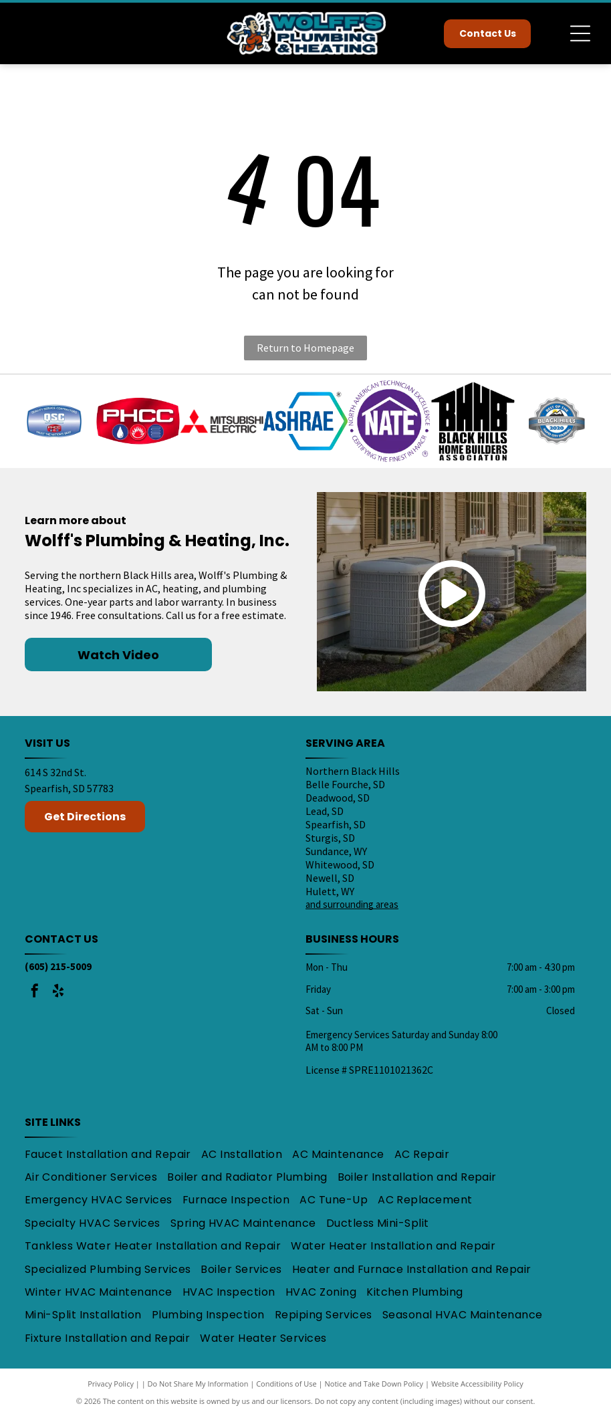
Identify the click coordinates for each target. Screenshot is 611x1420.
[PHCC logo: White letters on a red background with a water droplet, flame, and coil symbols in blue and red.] (138, 422)
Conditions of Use (286, 1386)
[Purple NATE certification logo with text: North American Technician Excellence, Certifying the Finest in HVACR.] (389, 422)
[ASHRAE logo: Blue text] (305, 422)
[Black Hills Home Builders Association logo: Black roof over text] (473, 422)
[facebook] (35, 995)
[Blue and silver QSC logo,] (54, 422)
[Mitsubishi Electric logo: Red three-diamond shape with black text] (221, 422)
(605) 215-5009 (58, 969)
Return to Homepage (305, 347)
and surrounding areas (352, 907)
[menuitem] (113, 1156)
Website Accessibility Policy (477, 1386)
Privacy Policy (111, 1386)
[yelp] (58, 995)
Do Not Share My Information (198, 1386)
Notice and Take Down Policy (374, 1386)
